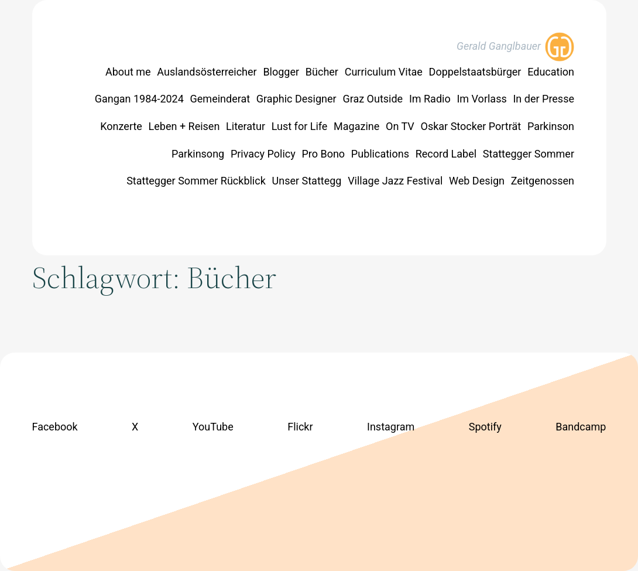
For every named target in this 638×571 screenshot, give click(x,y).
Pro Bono (323, 154)
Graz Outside (372, 99)
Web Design (477, 181)
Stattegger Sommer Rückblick (196, 181)
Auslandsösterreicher (206, 72)
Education (550, 72)
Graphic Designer (296, 99)
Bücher (322, 72)
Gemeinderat (220, 99)
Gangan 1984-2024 (139, 99)
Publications (380, 154)
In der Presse (543, 99)
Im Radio (430, 99)
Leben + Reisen (184, 126)
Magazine (356, 126)
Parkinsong (197, 154)
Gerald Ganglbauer (499, 46)
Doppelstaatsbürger (475, 72)
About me (128, 72)
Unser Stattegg (307, 181)
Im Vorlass (481, 99)
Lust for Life (300, 126)
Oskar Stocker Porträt (471, 126)
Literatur (245, 126)
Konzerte (121, 126)
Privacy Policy (263, 154)
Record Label (446, 154)
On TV (400, 126)
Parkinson (550, 126)
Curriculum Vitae (384, 72)
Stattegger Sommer (528, 154)
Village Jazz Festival (395, 181)
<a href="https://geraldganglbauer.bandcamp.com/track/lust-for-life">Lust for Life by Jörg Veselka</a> (319, 472)
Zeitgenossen (542, 181)
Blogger (281, 72)
